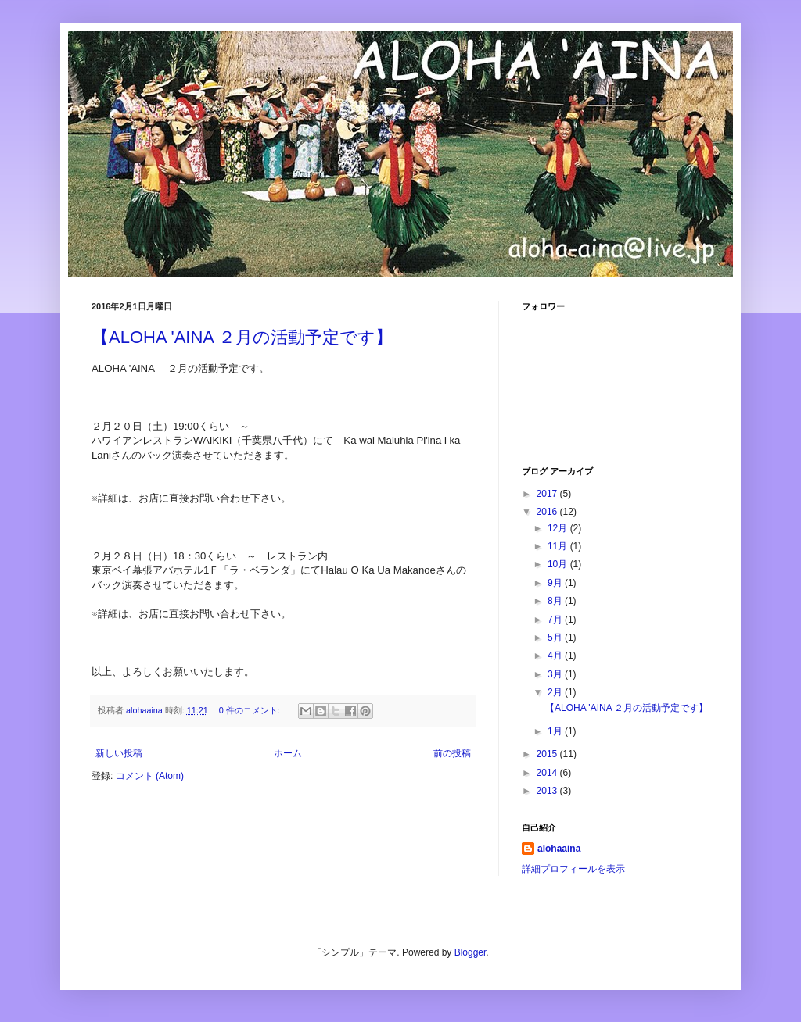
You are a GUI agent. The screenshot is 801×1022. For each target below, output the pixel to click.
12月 (559, 528)
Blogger (470, 952)
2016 (548, 511)
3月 (556, 674)
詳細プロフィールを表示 (573, 868)
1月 (556, 731)
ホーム (288, 753)
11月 (559, 546)
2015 (548, 754)
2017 (548, 493)
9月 (556, 582)
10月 (559, 564)
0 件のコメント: (250, 710)
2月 (556, 692)
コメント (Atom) (150, 775)
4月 (556, 655)
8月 (556, 600)
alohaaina (558, 848)
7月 (556, 619)
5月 (556, 637)
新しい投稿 (118, 753)
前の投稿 (452, 753)
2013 (548, 790)
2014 (548, 772)
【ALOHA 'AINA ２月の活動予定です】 (242, 337)
